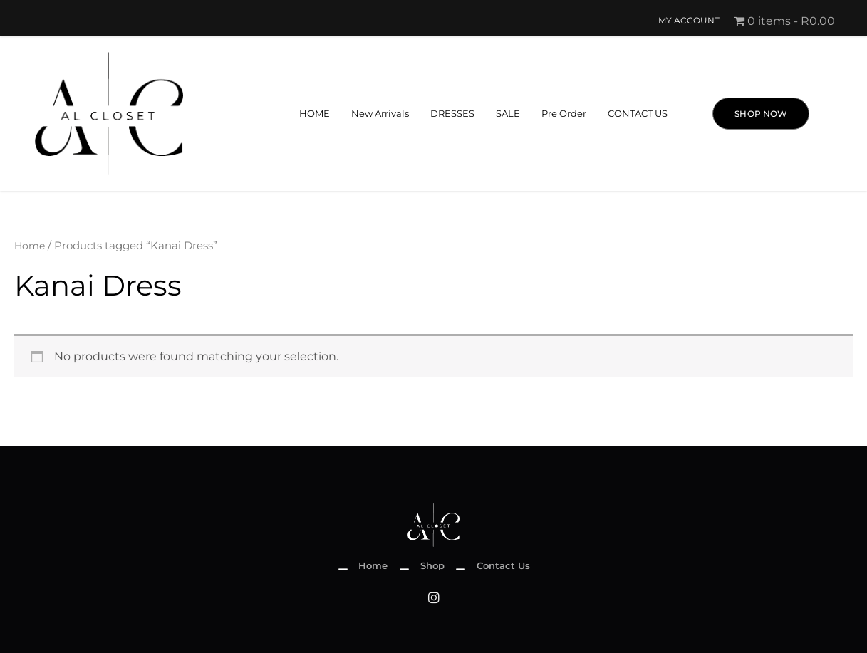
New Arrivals (363, 114)
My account (688, 21)
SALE (498, 114)
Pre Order (556, 114)
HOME (295, 114)
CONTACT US (635, 114)
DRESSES (440, 114)
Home (30, 245)
